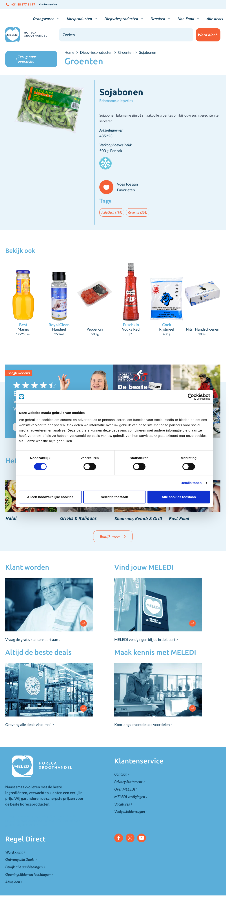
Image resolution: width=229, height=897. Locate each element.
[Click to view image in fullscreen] (50, 104)
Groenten (125, 52)
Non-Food (185, 19)
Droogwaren (43, 19)
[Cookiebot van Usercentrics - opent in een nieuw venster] (191, 396)
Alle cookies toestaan (179, 497)
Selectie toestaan (114, 497)
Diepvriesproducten (121, 19)
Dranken (157, 19)
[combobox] (126, 34)
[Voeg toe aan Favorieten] (120, 187)
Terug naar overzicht (25, 59)
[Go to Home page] (26, 34)
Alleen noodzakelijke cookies (50, 497)
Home (69, 52)
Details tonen (191, 483)
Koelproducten (79, 19)
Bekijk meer (113, 536)
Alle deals (214, 19)
